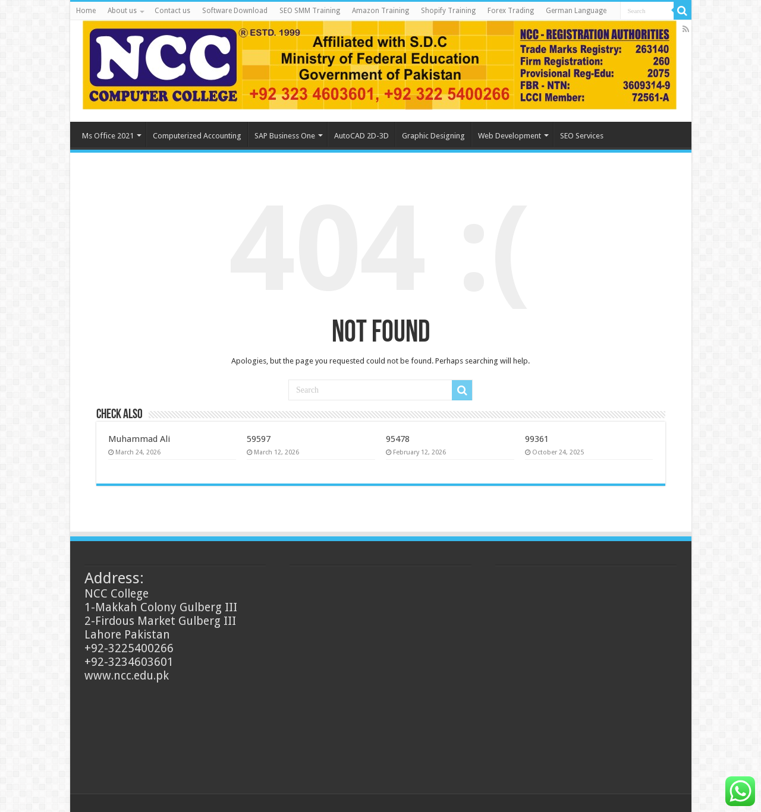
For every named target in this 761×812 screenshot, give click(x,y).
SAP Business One (284, 135)
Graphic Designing (433, 135)
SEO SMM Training (309, 11)
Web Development (509, 135)
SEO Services (581, 135)
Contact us (172, 11)
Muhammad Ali (139, 439)
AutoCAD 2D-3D (361, 135)
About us (122, 11)
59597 (259, 439)
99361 (537, 439)
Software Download (235, 11)
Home (86, 11)
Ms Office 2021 (108, 135)
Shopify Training (448, 11)
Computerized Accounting (197, 135)
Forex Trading (511, 11)
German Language (576, 11)
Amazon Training (380, 11)
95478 (398, 439)
